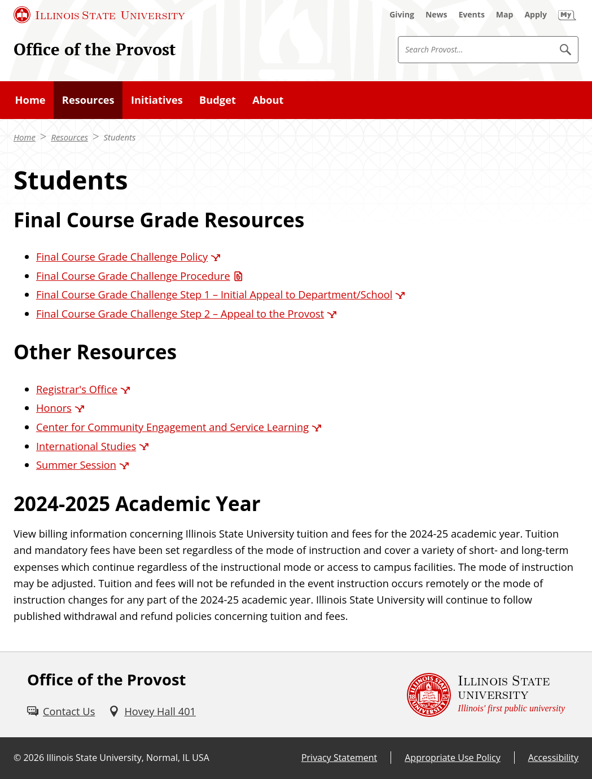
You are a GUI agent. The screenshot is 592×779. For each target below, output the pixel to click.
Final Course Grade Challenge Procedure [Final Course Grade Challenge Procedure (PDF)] (133, 276)
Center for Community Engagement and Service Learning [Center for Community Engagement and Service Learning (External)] (172, 427)
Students (120, 137)
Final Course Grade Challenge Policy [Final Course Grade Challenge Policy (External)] (122, 256)
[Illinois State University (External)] (99, 14)
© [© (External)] (17, 757)
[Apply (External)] (535, 14)
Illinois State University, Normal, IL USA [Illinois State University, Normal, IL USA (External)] (127, 757)
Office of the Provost (95, 49)
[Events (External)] (472, 14)
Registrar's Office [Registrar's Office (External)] (76, 389)
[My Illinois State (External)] (567, 14)
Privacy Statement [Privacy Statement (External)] (339, 757)
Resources (69, 137)
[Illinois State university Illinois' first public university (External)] (486, 695)
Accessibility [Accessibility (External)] (553, 757)
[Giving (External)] (401, 14)
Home (25, 137)
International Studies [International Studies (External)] (86, 446)
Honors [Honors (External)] (54, 407)
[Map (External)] (505, 14)
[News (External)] (436, 14)
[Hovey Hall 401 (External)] (152, 711)
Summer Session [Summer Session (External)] (76, 464)
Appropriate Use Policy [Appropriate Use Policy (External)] (452, 757)
